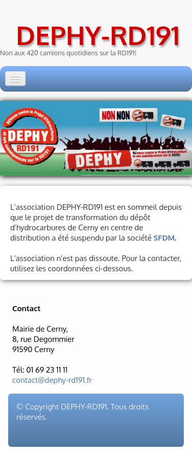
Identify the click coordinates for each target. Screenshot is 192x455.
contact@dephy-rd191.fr (52, 380)
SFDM (164, 238)
